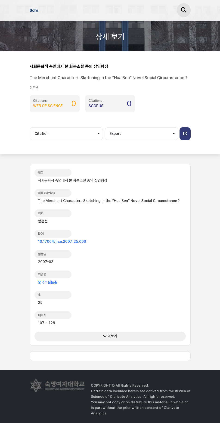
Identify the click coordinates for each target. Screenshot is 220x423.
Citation (41, 133)
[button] (185, 133)
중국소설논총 (47, 282)
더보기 (110, 336)
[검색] (184, 10)
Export (115, 133)
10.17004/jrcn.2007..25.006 (62, 241)
